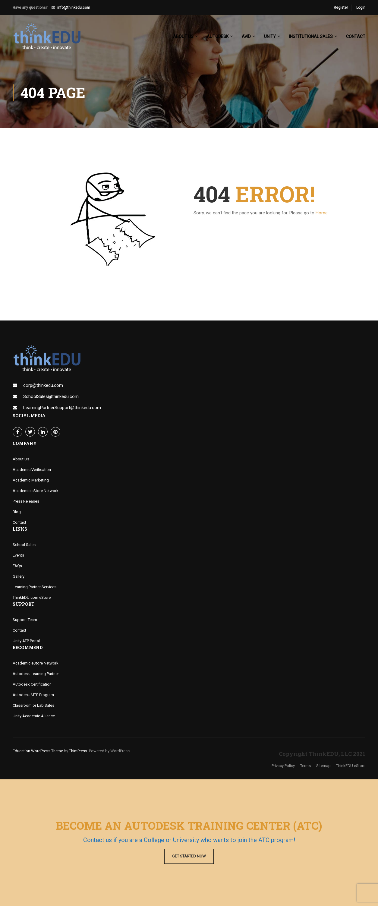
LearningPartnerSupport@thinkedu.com (62, 407)
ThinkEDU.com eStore (32, 597)
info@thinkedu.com (73, 7)
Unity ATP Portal (26, 641)
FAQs (17, 565)
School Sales (24, 544)
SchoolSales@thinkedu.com (51, 396)
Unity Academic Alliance (34, 716)
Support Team (25, 619)
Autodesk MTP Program (33, 695)
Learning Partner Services (34, 587)
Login (360, 7)
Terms (305, 765)
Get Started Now (189, 856)
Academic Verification (32, 469)
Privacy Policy (283, 765)
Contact (355, 36)
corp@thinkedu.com (43, 385)
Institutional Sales (311, 36)
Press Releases (26, 501)
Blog (17, 512)
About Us (21, 459)
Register (341, 7)
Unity (270, 36)
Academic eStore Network (35, 490)
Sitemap (323, 765)
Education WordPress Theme (38, 751)
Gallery (18, 576)
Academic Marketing (31, 480)
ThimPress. (78, 751)
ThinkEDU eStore (350, 765)
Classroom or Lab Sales (33, 705)
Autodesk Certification (32, 684)
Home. (322, 213)
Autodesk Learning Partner (36, 673)
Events (18, 555)
